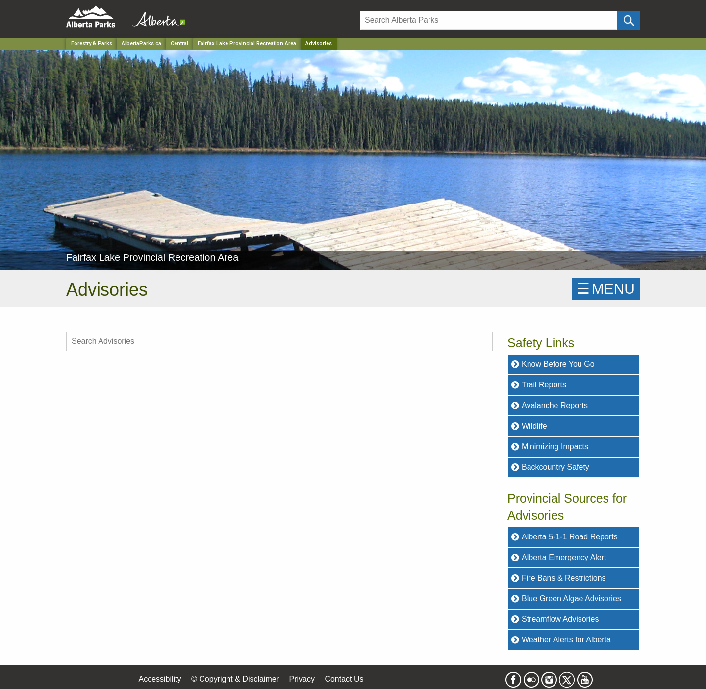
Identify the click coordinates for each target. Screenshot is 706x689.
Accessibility (159, 679)
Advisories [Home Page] (318, 43)
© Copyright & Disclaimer (235, 679)
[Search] (488, 20)
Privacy (301, 679)
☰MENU (606, 289)
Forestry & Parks (91, 43)
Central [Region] (179, 43)
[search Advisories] (279, 341)
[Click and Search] (628, 20)
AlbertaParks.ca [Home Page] (141, 43)
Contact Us (344, 679)
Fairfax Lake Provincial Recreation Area (247, 43)
